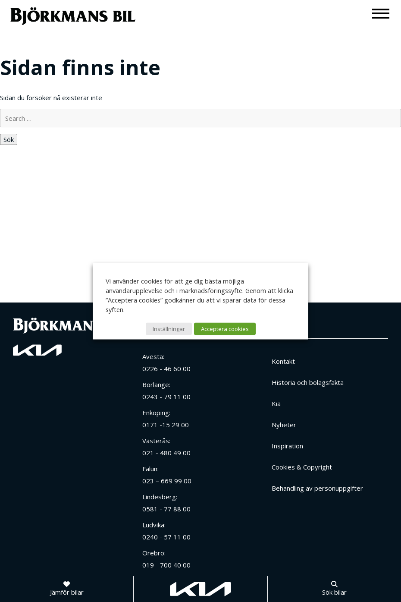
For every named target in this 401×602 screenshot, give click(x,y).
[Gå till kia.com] (200, 589)
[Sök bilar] (334, 589)
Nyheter (284, 424)
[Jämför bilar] (67, 589)
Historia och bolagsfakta (308, 382)
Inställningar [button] (169, 328)
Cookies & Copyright (302, 467)
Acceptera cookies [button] (225, 328)
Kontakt (283, 361)
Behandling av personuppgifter (317, 488)
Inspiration (287, 445)
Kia (276, 403)
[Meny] (381, 13)
